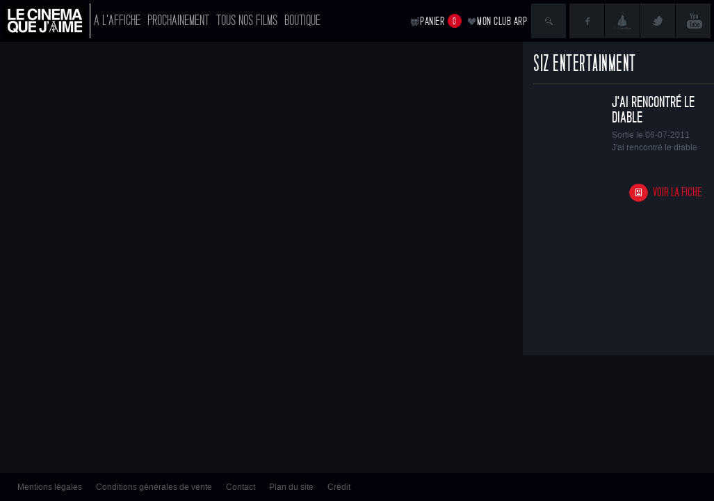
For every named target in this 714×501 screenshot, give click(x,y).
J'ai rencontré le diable (653, 110)
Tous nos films (246, 21)
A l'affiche (117, 21)
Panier (441, 21)
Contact (240, 487)
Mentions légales (49, 487)
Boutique (302, 21)
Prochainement (178, 21)
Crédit (338, 487)
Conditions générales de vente (154, 487)
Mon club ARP (502, 21)
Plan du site (291, 487)
